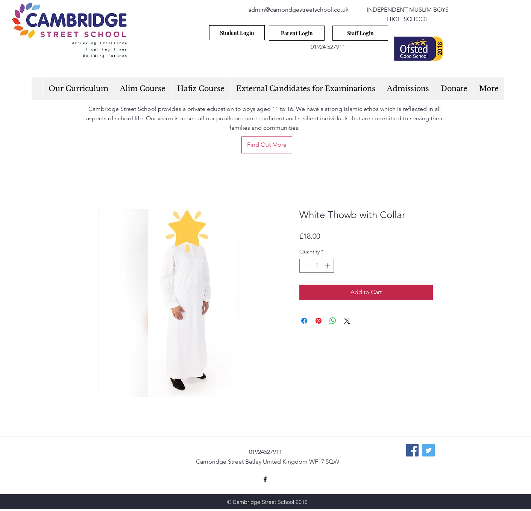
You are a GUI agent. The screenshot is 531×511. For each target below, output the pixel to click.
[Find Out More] (266, 144)
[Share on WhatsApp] (332, 320)
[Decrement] (305, 265)
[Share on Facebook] (304, 320)
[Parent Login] (297, 33)
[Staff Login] (360, 33)
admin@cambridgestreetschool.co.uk (298, 9)
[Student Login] (237, 32)
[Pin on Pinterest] (318, 320)
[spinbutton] (316, 265)
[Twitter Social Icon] (428, 450)
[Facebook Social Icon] (412, 450)
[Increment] (328, 265)
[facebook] (265, 479)
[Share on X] (347, 320)
